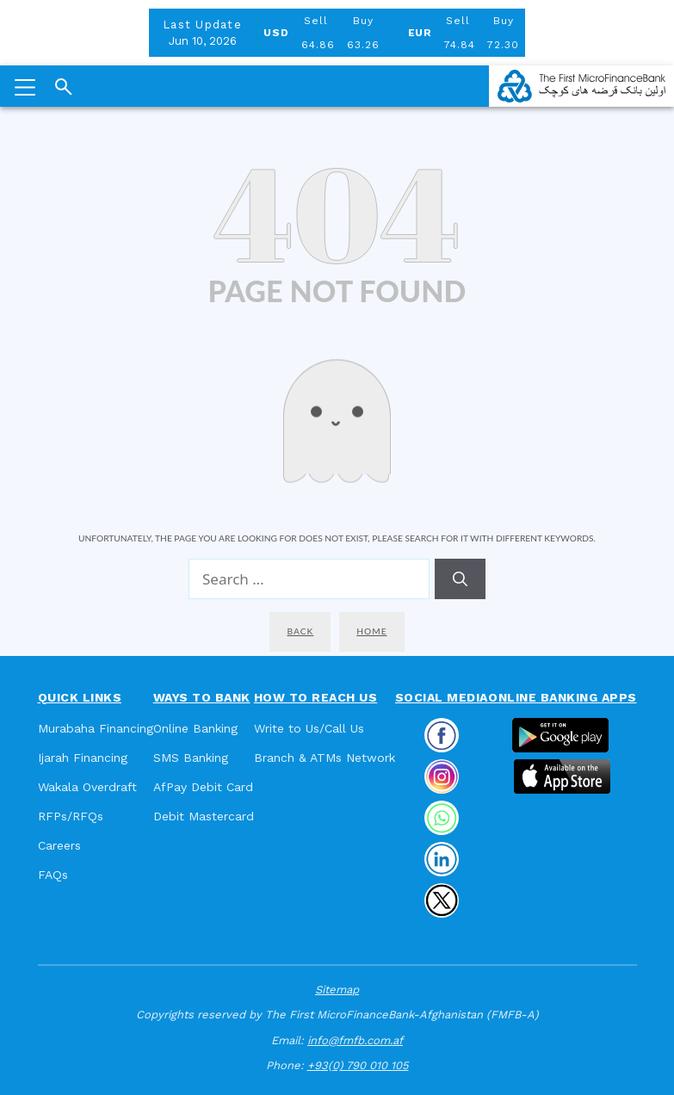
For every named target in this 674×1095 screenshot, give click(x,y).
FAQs (53, 875)
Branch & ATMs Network (324, 757)
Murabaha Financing (95, 728)
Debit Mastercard (203, 816)
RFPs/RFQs (70, 816)
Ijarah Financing (82, 757)
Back (300, 631)
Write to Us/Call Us (309, 728)
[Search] (460, 579)
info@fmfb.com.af (355, 1040)
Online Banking (195, 728)
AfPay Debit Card (203, 787)
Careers (59, 845)
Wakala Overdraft (87, 787)
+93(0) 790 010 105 (358, 1065)
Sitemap (337, 989)
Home (371, 631)
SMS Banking (190, 757)
